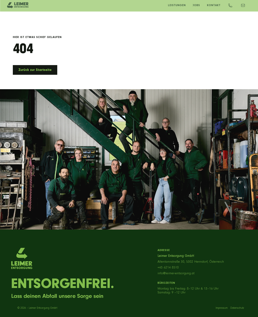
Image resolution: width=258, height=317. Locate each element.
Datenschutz (237, 308)
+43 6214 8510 (168, 267)
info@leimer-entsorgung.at (176, 273)
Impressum (221, 308)
